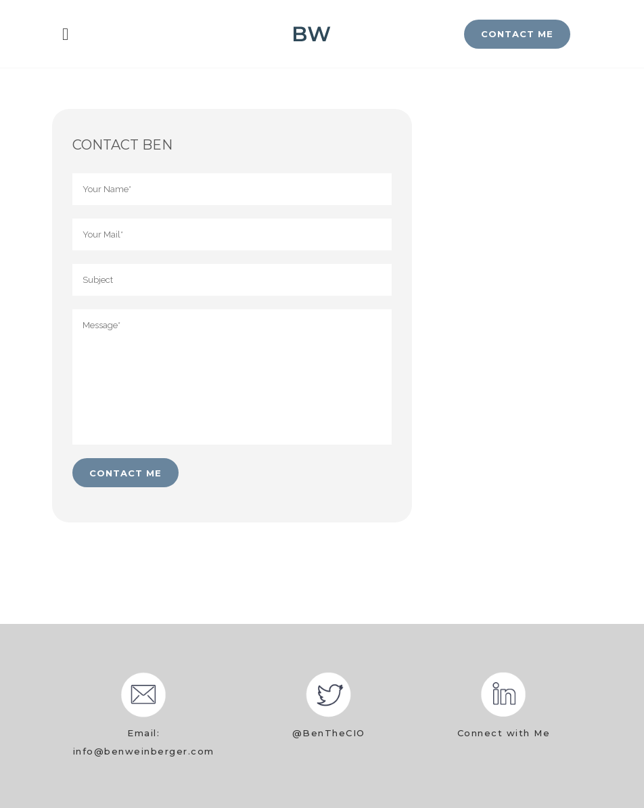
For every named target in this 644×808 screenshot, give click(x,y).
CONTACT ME (517, 33)
